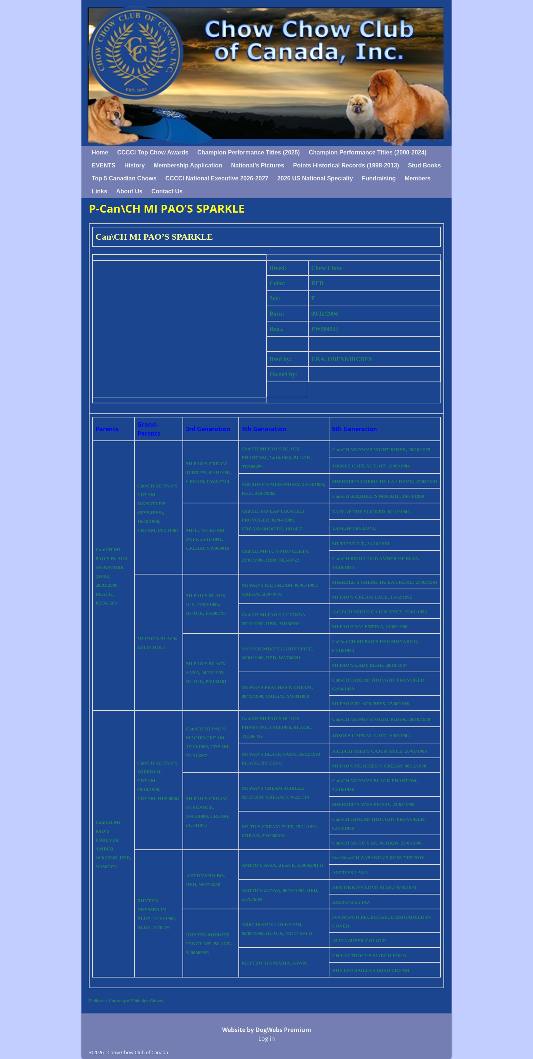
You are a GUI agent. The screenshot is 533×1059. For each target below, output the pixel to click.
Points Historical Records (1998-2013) (346, 165)
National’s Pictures (257, 165)
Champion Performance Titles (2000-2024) (367, 152)
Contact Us (166, 191)
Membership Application (188, 165)
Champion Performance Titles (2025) (248, 152)
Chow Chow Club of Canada (137, 1052)
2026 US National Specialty (315, 178)
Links (99, 191)
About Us (129, 191)
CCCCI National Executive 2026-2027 (216, 178)
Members (417, 178)
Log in (266, 1039)
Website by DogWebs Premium (266, 1030)
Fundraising (379, 178)
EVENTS (103, 165)
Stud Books (424, 165)
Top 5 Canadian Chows (124, 178)
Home (100, 152)
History (134, 165)
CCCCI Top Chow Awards (152, 152)
